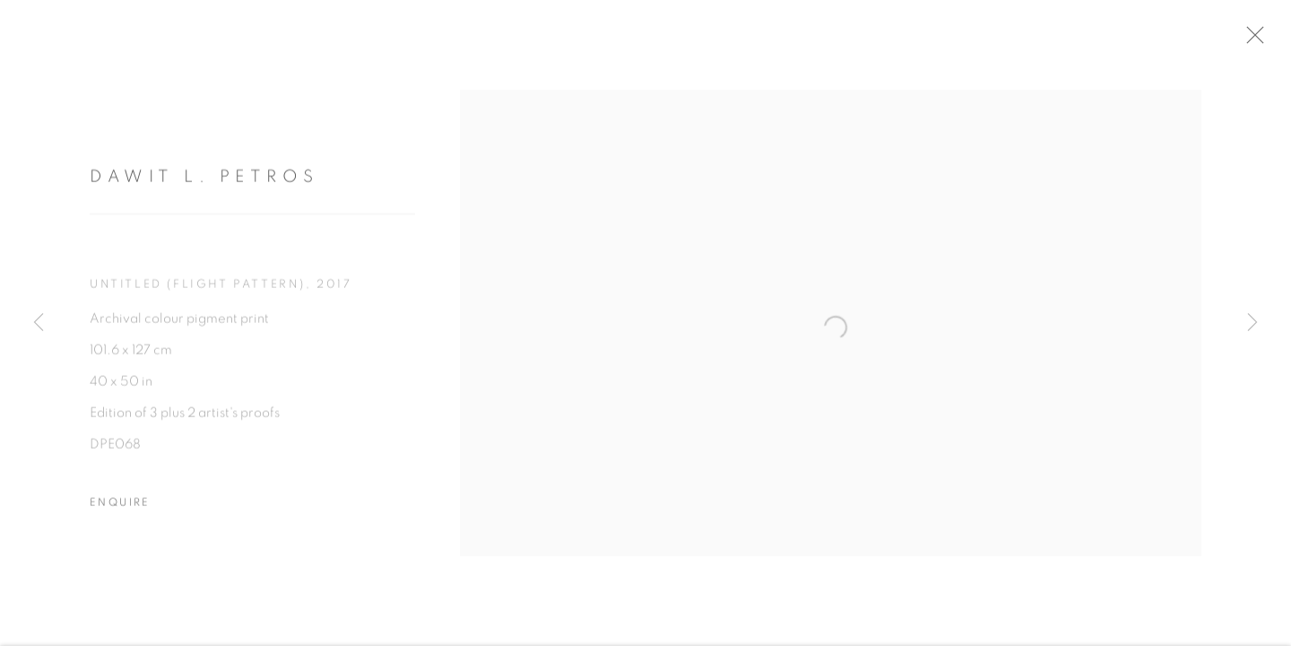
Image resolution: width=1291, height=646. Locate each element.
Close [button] (1276, 40)
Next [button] (1252, 323)
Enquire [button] (120, 510)
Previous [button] (38, 323)
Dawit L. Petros (204, 185)
